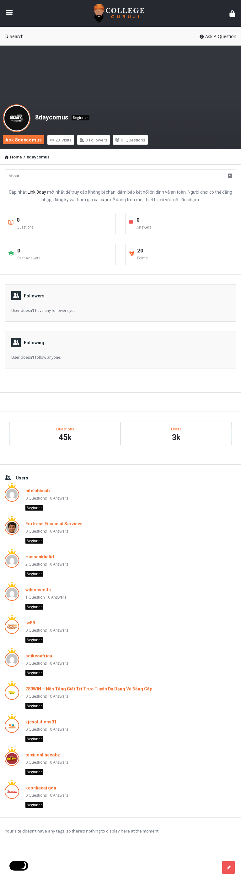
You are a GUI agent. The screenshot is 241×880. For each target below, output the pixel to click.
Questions (130, 139)
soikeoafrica (38, 655)
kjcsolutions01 (40, 721)
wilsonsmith (38, 589)
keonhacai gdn (40, 787)
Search (14, 36)
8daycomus (51, 117)
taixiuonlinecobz (42, 754)
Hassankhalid (39, 556)
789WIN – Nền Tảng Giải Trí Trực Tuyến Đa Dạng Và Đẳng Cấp (88, 688)
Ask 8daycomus (23, 139)
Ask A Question (218, 36)
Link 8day (37, 192)
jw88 (30, 622)
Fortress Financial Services (54, 523)
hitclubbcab (37, 490)
